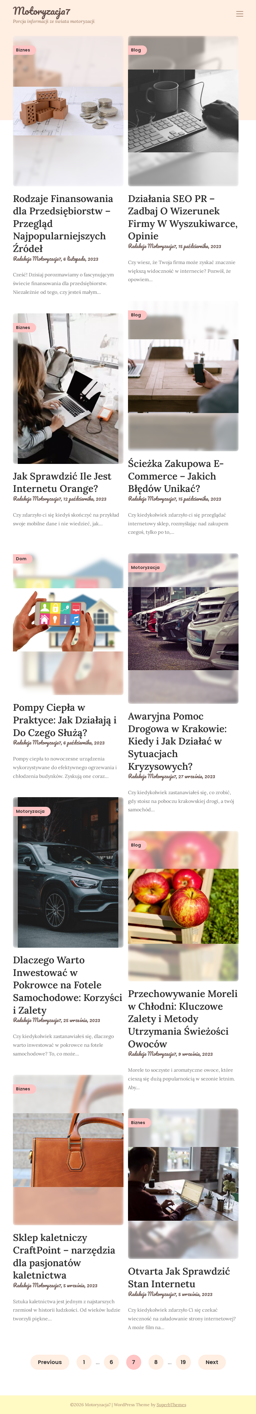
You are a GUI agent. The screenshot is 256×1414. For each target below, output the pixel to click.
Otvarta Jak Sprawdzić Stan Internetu (179, 1277)
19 (183, 1362)
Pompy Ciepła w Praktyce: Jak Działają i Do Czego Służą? (65, 719)
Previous (50, 1362)
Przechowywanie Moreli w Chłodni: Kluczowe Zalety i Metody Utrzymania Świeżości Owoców (183, 1018)
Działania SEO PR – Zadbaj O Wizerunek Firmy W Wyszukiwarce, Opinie (183, 217)
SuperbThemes (171, 1404)
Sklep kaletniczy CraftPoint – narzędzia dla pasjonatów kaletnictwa (64, 1256)
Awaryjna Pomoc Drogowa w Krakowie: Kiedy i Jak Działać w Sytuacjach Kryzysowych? (177, 741)
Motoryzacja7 (41, 11)
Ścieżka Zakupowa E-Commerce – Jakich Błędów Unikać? (176, 476)
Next (212, 1362)
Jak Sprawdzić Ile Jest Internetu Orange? (62, 482)
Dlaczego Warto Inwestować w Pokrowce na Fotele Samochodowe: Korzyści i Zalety (67, 985)
